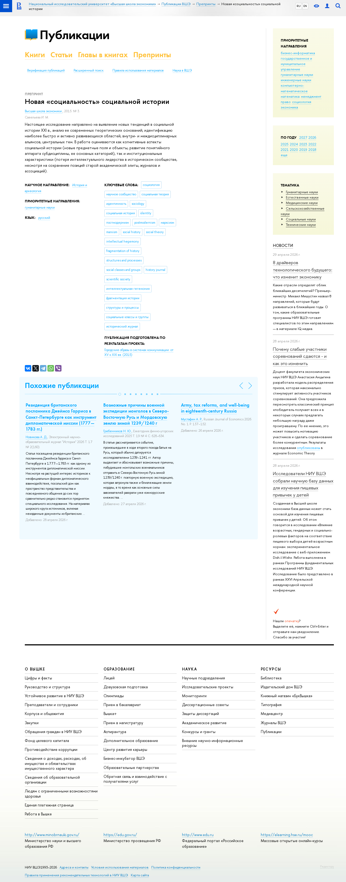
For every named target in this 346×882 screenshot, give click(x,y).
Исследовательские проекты (207, 686)
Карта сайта (140, 875)
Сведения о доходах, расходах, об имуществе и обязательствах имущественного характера (55, 763)
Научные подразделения (203, 677)
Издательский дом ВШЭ (281, 686)
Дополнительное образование (131, 740)
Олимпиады (114, 695)
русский (44, 218)
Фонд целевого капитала (47, 740)
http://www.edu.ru (198, 834)
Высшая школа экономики (44, 111)
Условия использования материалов (120, 867)
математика (290, 96)
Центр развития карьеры (125, 749)
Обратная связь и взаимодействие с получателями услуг (135, 779)
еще (284, 154)
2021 (285, 149)
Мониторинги (194, 695)
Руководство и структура (47, 686)
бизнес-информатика (298, 52)
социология (301, 101)
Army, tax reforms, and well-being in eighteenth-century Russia (215, 408)
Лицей (109, 677)
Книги (35, 54)
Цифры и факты (38, 677)
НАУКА (189, 669)
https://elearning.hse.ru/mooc (287, 834)
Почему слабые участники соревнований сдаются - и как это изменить (300, 356)
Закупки (32, 722)
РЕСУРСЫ (271, 669)
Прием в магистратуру (123, 722)
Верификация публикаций (46, 70)
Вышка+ (110, 713)
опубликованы (308, 447)
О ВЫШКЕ (35, 669)
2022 (312, 144)
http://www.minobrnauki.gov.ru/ (52, 834)
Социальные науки (301, 219)
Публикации (74, 34)
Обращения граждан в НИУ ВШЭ (53, 731)
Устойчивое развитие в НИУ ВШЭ (54, 695)
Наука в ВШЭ (182, 70)
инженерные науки (296, 79)
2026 (312, 137)
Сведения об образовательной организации (52, 780)
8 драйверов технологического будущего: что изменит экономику (302, 269)
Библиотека (271, 677)
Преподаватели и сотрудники (51, 704)
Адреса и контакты (74, 867)
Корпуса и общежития (44, 713)
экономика (289, 107)
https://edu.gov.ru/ (120, 834)
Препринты (152, 54)
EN (305, 6)
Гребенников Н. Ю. (117, 431)
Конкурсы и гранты (198, 731)
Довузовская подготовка (126, 686)
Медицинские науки (302, 202)
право (286, 101)
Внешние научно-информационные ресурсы (212, 743)
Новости (283, 245)
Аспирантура (115, 731)
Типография (271, 704)
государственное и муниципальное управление (296, 63)
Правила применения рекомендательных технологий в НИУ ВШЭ (76, 875)
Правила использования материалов (138, 70)
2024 (294, 144)
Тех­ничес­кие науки (301, 224)
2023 (303, 144)
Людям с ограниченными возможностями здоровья (61, 793)
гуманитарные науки (297, 74)
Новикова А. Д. (36, 437)
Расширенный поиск (89, 70)
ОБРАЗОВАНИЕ (119, 669)
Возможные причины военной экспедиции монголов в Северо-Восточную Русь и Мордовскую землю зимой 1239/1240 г (136, 414)
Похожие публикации (62, 385)
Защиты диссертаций (200, 713)
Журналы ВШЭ (273, 722)
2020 (294, 149)
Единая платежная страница (49, 805)
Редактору (327, 866)
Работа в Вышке (38, 813)
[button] (119, 394)
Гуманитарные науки (302, 191)
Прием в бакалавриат (122, 704)
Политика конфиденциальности (175, 867)
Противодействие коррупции (51, 749)
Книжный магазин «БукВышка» (287, 695)
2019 (303, 149)
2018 (312, 149)
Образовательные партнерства (131, 767)
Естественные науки (302, 197)
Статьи (61, 54)
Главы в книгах (103, 54)
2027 (303, 137)
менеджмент (311, 96)
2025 (285, 144)
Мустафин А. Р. (191, 419)
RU (299, 6)
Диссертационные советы (205, 704)
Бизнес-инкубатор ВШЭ (124, 758)
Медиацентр (272, 713)
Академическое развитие (204, 722)
